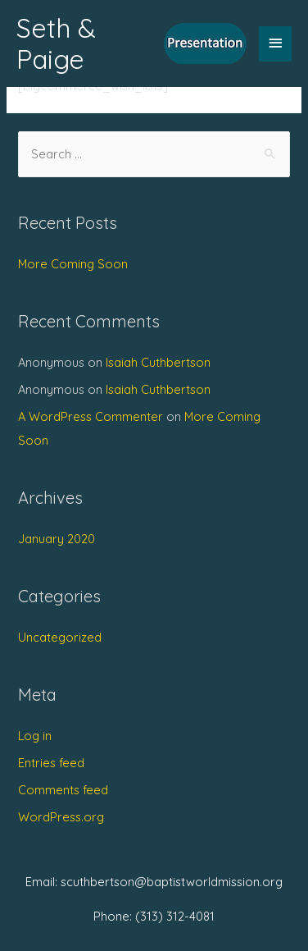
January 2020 (56, 538)
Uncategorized (60, 637)
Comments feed (63, 790)
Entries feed (51, 762)
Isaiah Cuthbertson (158, 362)
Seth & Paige (56, 43)
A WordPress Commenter (90, 416)
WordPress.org (61, 817)
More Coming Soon (73, 264)
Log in (35, 735)
